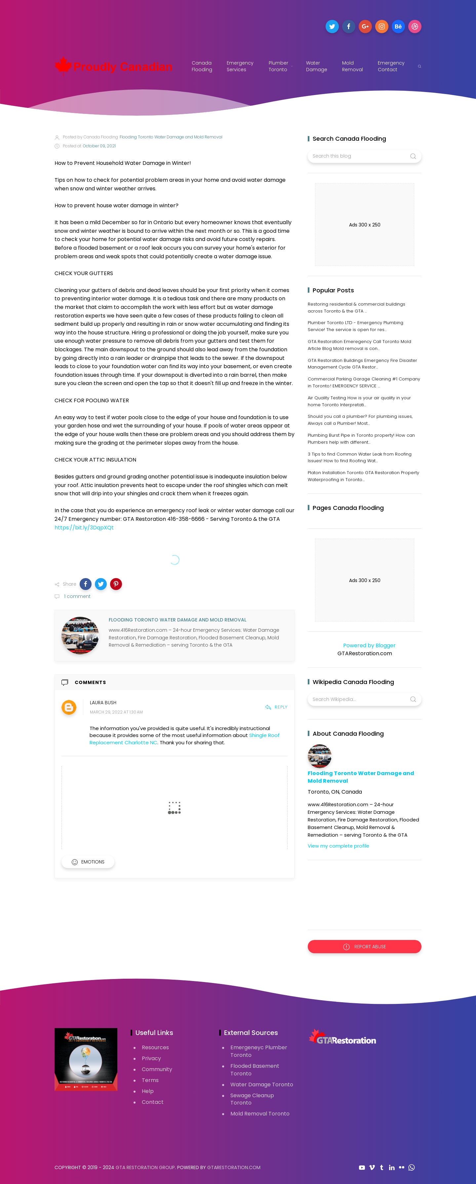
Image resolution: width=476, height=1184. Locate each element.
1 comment (77, 596)
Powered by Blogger (365, 645)
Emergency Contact (391, 66)
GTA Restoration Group (145, 1167)
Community (157, 1069)
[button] (86, 584)
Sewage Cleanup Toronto (252, 1099)
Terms (150, 1080)
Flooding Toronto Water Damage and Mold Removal (361, 777)
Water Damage (316, 66)
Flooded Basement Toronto (254, 1069)
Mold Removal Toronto (260, 1113)
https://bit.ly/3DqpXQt (84, 527)
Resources (155, 1047)
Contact (153, 1102)
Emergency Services (241, 66)
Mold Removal (352, 66)
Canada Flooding (202, 66)
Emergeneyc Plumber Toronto (258, 1051)
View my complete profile (338, 846)
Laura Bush (103, 703)
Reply (276, 707)
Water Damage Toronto (261, 1084)
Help (148, 1091)
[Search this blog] (364, 156)
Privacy (151, 1058)
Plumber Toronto (281, 66)
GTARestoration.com (233, 1167)
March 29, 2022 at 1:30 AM (116, 712)
